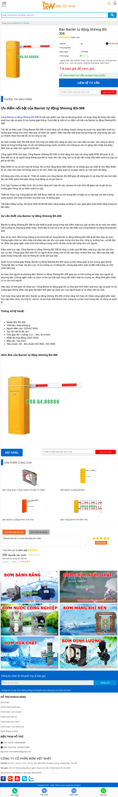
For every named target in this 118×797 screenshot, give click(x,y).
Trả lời (5, 562)
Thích (13, 562)
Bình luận (75, 37)
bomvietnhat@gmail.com (20, 751)
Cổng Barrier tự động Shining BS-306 (20, 117)
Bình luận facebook (39, 532)
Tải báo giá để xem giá (77, 68)
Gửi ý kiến (101, 543)
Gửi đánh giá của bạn (14, 532)
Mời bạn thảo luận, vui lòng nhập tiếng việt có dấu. (44, 541)
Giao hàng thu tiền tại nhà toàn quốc (84, 75)
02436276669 (23, 747)
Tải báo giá (112, 43)
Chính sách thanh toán (11, 707)
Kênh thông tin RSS (9, 731)
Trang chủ (6, 23)
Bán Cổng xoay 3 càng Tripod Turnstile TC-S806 (23, 490)
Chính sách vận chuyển (11, 712)
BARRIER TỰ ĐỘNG (20, 23)
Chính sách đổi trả (9, 717)
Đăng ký (105, 683)
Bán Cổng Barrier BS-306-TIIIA (74, 520)
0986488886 (20, 742)
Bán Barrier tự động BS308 (72, 490)
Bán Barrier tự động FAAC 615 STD (18, 520)
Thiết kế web (60, 785)
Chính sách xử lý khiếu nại (12, 727)
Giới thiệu (5, 702)
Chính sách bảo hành (10, 722)
